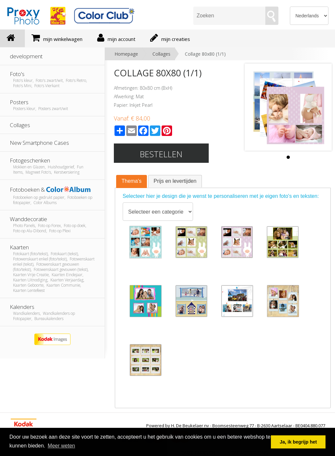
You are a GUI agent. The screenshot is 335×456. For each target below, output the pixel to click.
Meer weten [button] (61, 445)
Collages (161, 54)
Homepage (126, 54)
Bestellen (161, 154)
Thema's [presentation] (132, 181)
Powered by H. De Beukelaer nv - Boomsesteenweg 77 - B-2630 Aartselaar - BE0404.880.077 (235, 425)
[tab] (131, 181)
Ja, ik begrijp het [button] (298, 442)
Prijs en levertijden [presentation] (175, 181)
